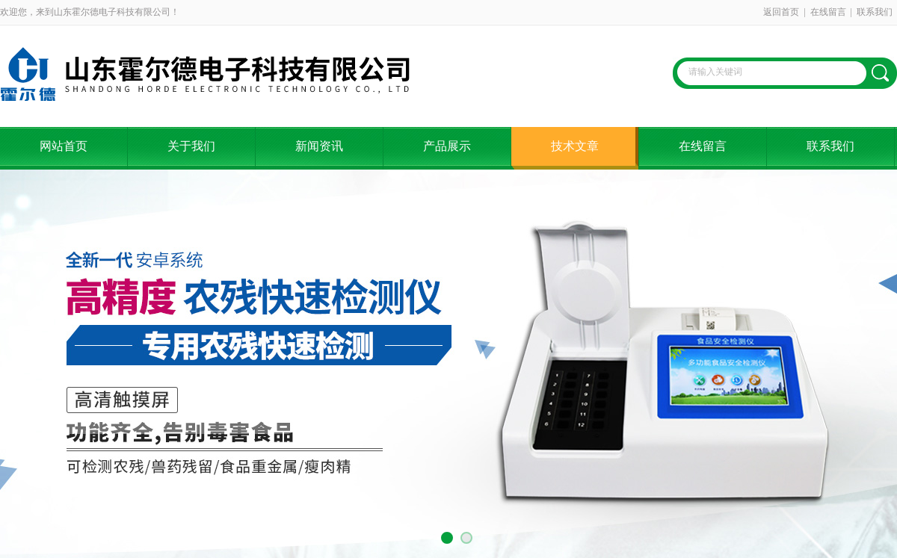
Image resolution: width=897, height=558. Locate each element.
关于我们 (191, 146)
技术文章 (575, 146)
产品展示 (447, 146)
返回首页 (781, 12)
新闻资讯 (319, 146)
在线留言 (828, 12)
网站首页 (63, 146)
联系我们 (875, 12)
